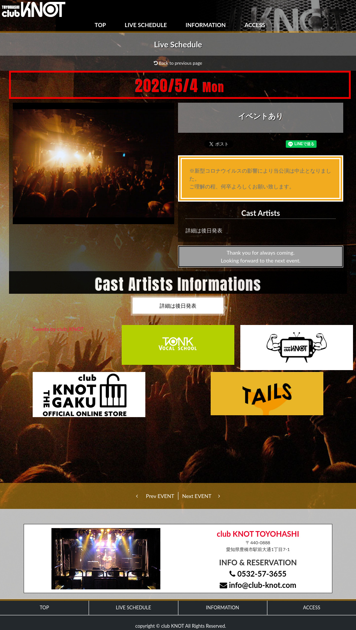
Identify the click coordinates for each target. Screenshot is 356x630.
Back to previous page (178, 63)
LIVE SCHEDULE (146, 24)
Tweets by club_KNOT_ (59, 329)
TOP (100, 24)
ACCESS (254, 24)
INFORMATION (206, 24)
